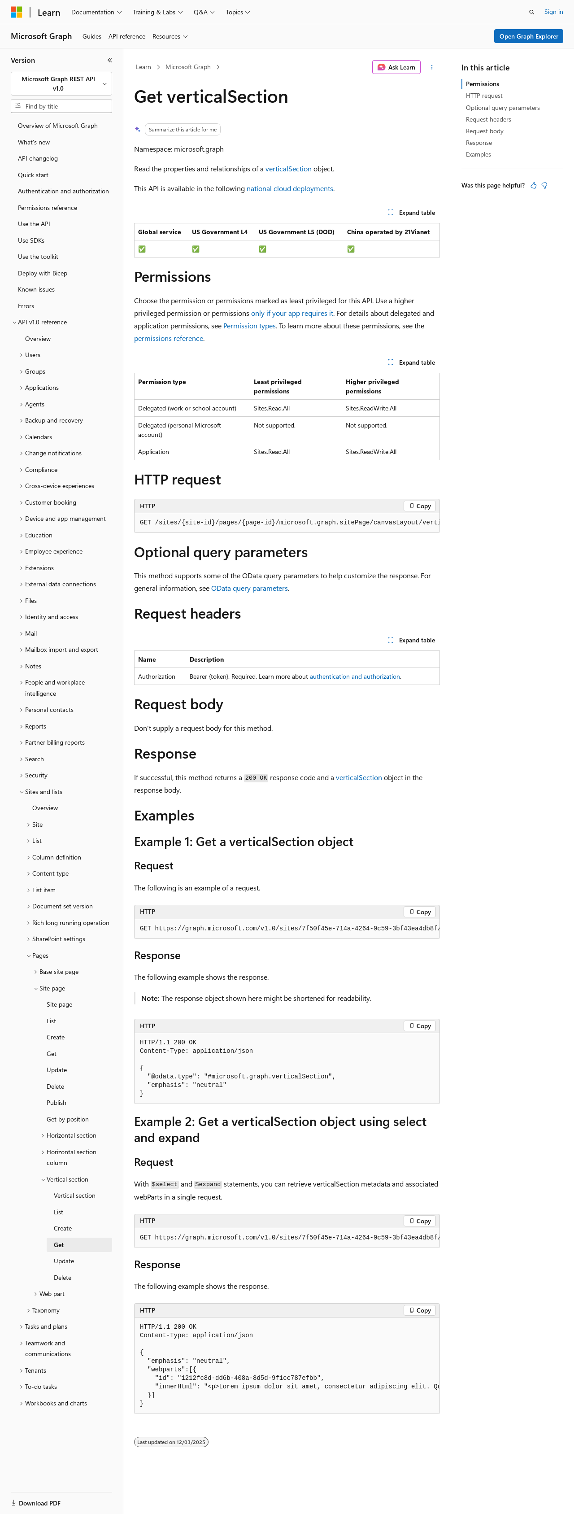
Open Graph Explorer (529, 36)
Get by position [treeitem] (68, 1119)
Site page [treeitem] (59, 1004)
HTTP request (484, 95)
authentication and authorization (355, 676)
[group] (287, 523)
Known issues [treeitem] (36, 289)
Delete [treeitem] (55, 1086)
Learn (143, 66)
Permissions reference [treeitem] (47, 207)
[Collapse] (109, 60)
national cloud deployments (290, 188)
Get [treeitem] (52, 1053)
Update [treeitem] (57, 1069)
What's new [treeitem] (34, 142)
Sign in (553, 11)
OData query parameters (249, 588)
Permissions (482, 83)
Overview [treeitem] (38, 338)
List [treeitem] (51, 1021)
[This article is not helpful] (544, 185)
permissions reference (168, 338)
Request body (485, 131)
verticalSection (288, 168)
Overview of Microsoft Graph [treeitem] (58, 125)
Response (479, 142)
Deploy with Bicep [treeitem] (42, 273)
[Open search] (532, 12)
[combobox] (61, 84)
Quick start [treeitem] (33, 174)
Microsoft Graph (188, 66)
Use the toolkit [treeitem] (38, 256)
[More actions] (432, 67)
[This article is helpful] (533, 185)
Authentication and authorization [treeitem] (63, 191)
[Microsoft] (16, 12)
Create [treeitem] (56, 1037)
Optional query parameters (503, 107)
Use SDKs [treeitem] (31, 240)
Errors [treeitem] (26, 305)
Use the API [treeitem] (34, 223)
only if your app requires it (292, 313)
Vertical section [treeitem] (75, 1195)
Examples (478, 154)
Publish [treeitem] (56, 1102)
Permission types (249, 325)
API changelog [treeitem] (38, 158)
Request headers (488, 119)
